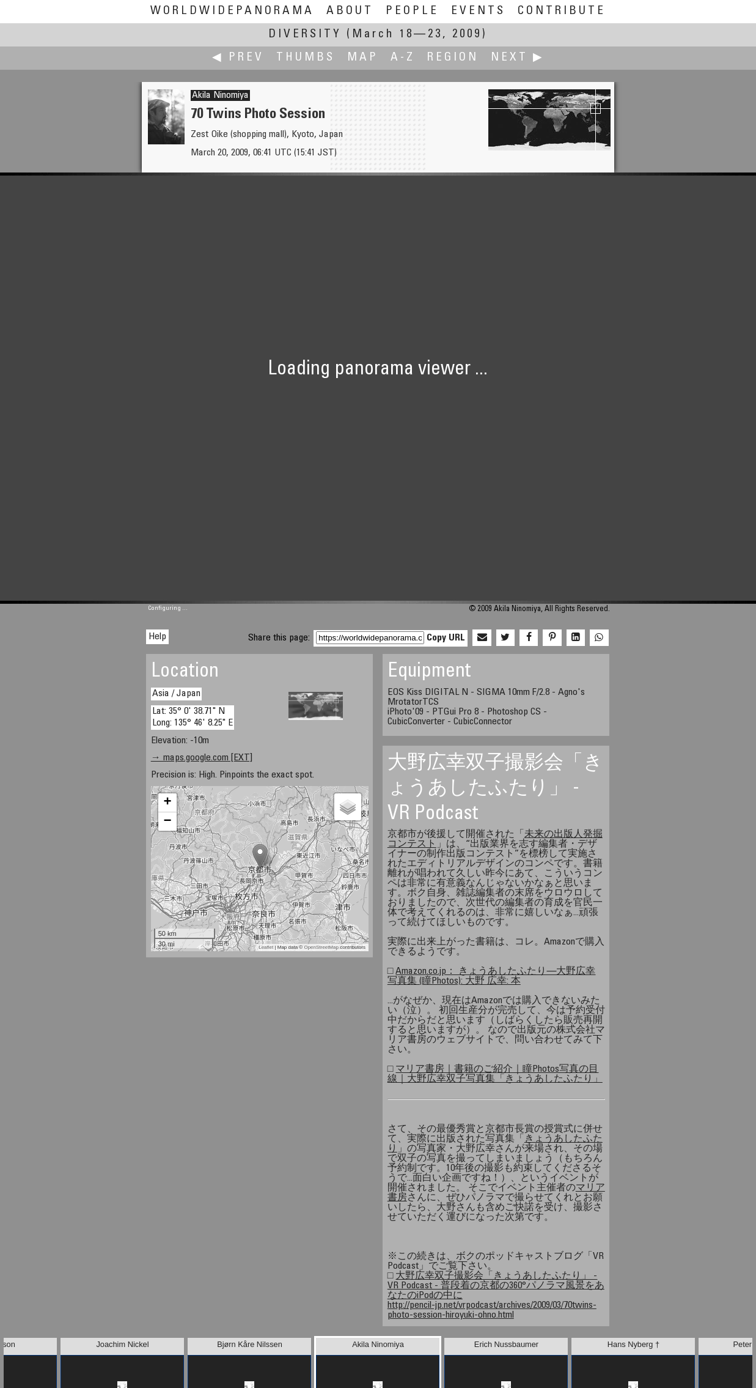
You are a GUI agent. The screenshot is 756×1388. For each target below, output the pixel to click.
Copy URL (446, 638)
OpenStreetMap (321, 947)
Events (478, 11)
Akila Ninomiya (220, 95)
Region (453, 58)
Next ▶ (518, 58)
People (412, 11)
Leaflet (266, 947)
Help (157, 637)
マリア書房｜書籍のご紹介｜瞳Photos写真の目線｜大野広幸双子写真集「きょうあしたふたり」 (495, 1074)
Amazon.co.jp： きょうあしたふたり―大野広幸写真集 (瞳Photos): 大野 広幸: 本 (491, 976)
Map (362, 58)
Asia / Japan (176, 694)
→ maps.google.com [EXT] (201, 758)
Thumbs (305, 58)
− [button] (168, 821)
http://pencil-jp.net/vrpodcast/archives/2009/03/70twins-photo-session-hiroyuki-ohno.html (491, 1310)
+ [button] (168, 802)
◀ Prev (238, 58)
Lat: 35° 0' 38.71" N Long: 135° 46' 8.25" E (192, 717)
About (349, 11)
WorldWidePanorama (232, 11)
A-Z (403, 58)
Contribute (562, 11)
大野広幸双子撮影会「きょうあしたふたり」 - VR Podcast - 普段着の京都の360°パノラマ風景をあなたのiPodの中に (495, 1286)
